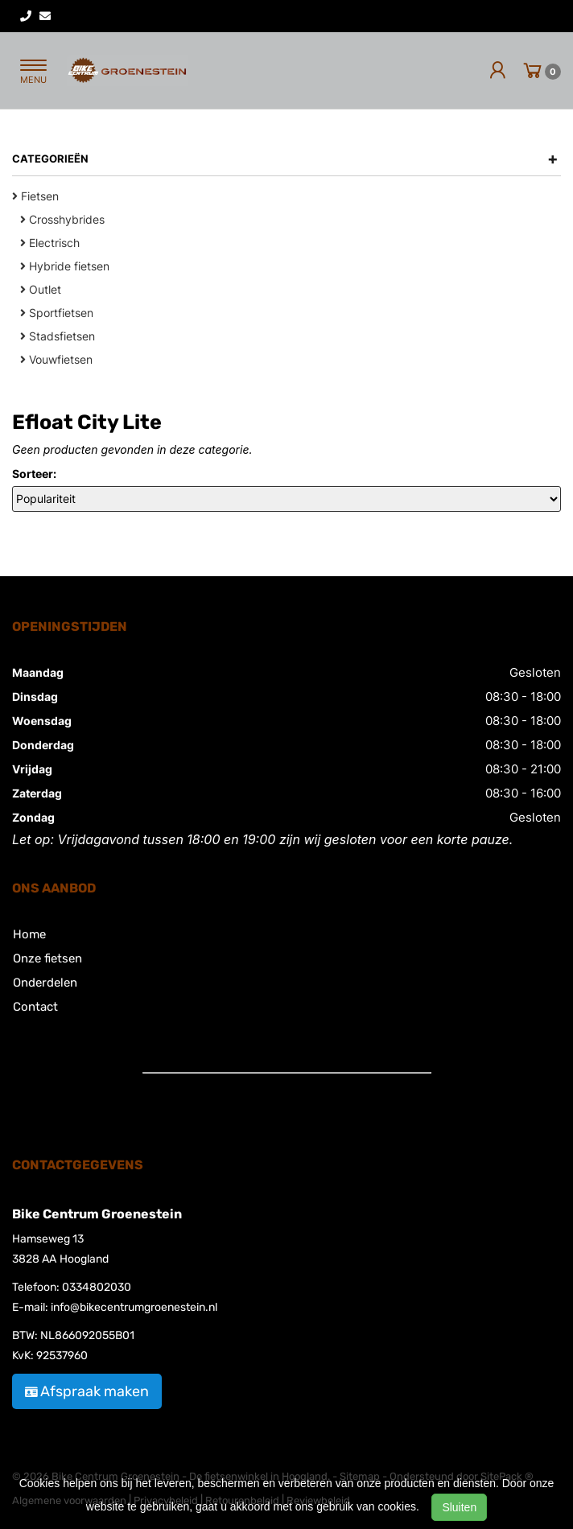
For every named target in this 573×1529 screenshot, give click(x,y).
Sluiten (459, 1507)
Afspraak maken (87, 1391)
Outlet (40, 289)
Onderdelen (45, 982)
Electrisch (50, 242)
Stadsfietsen (57, 336)
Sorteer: (34, 473)
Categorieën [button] (285, 158)
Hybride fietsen (64, 266)
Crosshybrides (62, 219)
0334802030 (96, 1287)
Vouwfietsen (56, 359)
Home (29, 934)
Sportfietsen (56, 312)
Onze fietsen (47, 958)
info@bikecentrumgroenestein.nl (134, 1307)
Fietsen (35, 196)
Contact (35, 1006)
